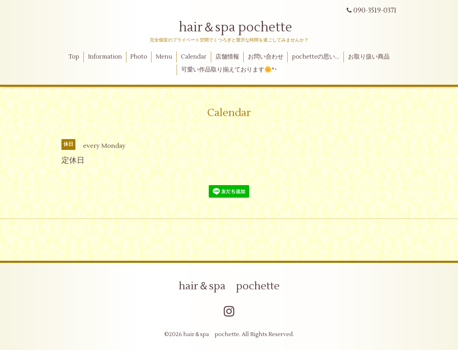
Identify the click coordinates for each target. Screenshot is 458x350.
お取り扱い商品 (369, 57)
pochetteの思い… (315, 57)
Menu (164, 57)
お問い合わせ (265, 57)
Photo (138, 57)
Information (105, 57)
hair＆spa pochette (229, 28)
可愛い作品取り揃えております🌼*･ (229, 70)
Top (73, 57)
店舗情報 (227, 57)
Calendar (194, 57)
